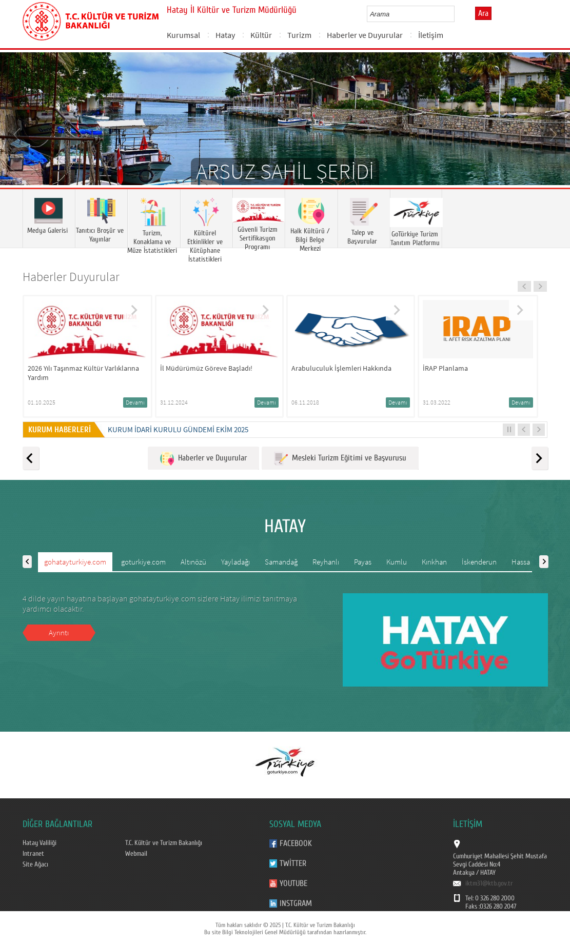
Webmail (136, 854)
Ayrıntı (59, 632)
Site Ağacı (35, 864)
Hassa (521, 562)
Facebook (296, 843)
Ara (483, 13)
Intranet (33, 854)
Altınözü (193, 562)
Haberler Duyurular (71, 277)
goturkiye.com (143, 562)
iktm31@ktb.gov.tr (489, 883)
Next (552, 134)
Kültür (261, 35)
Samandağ (281, 562)
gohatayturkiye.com (75, 562)
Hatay (225, 35)
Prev (18, 134)
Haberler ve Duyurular (365, 35)
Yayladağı (235, 562)
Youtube (293, 883)
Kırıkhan (434, 562)
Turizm (299, 35)
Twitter (293, 863)
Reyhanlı (325, 562)
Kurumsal (183, 35)
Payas (362, 562)
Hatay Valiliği (39, 843)
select (457, 13)
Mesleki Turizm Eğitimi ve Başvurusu (340, 459)
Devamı (135, 402)
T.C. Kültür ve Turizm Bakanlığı (163, 843)
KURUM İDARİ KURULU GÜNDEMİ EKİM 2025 (178, 429)
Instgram (296, 903)
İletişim (430, 35)
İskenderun (479, 562)
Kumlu (396, 562)
